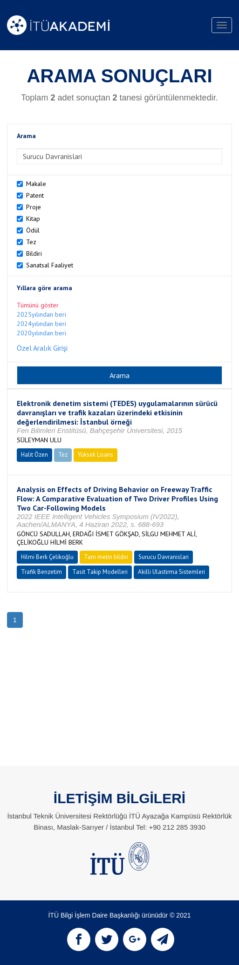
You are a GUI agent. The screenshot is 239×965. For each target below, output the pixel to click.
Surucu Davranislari (163, 557)
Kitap (33, 218)
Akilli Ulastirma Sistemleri (171, 572)
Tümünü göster (38, 305)
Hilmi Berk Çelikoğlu (47, 557)
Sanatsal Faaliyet (49, 265)
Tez (31, 242)
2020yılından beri (41, 333)
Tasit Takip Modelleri (100, 572)
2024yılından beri (41, 323)
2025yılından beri (41, 314)
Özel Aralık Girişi (42, 348)
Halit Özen (34, 455)
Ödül (33, 230)
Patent (35, 195)
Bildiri (34, 253)
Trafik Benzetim (41, 572)
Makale (36, 184)
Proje (33, 207)
